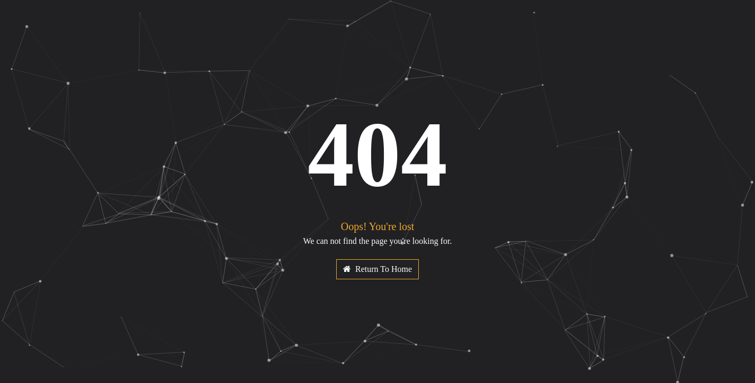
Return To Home (377, 269)
